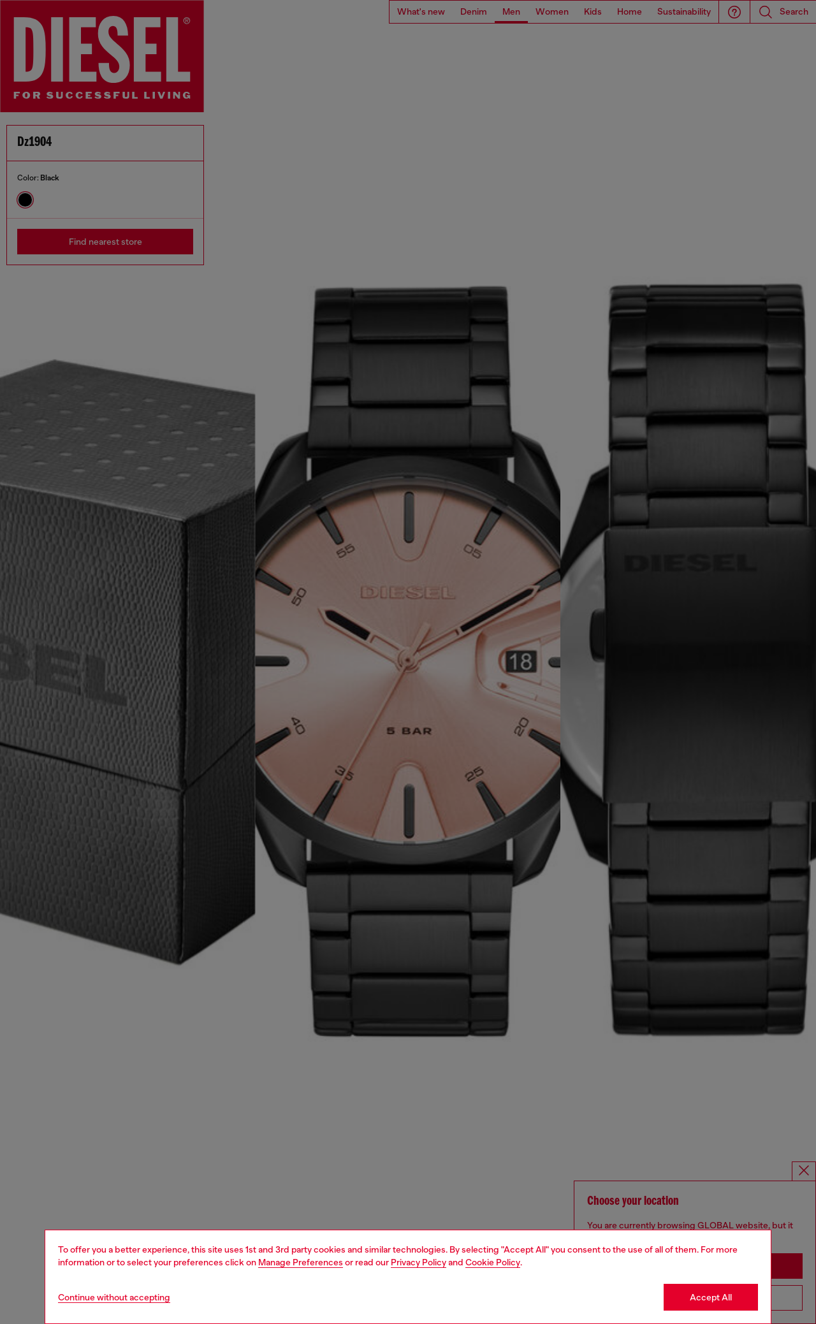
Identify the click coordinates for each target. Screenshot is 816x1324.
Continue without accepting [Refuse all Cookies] (114, 1297)
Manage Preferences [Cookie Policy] (300, 1262)
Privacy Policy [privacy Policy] (418, 1262)
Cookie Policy (492, 1262)
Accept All (711, 1297)
